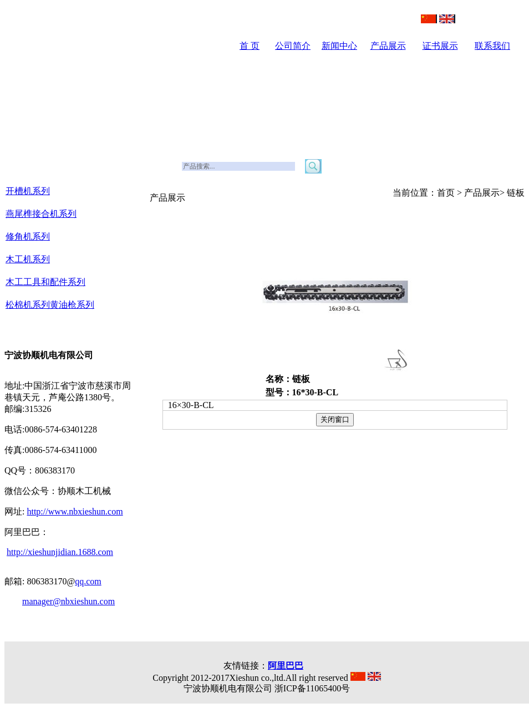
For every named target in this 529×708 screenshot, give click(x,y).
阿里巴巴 (285, 665)
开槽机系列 (28, 191)
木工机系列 (28, 259)
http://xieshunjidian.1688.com (60, 552)
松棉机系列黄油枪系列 (50, 304)
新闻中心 (339, 45)
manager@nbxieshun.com (68, 601)
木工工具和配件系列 (45, 282)
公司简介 (293, 45)
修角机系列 (28, 236)
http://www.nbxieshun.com (75, 511)
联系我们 (492, 45)
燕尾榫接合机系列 (41, 213)
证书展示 (440, 45)
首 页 (250, 45)
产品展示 (388, 45)
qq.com (88, 581)
